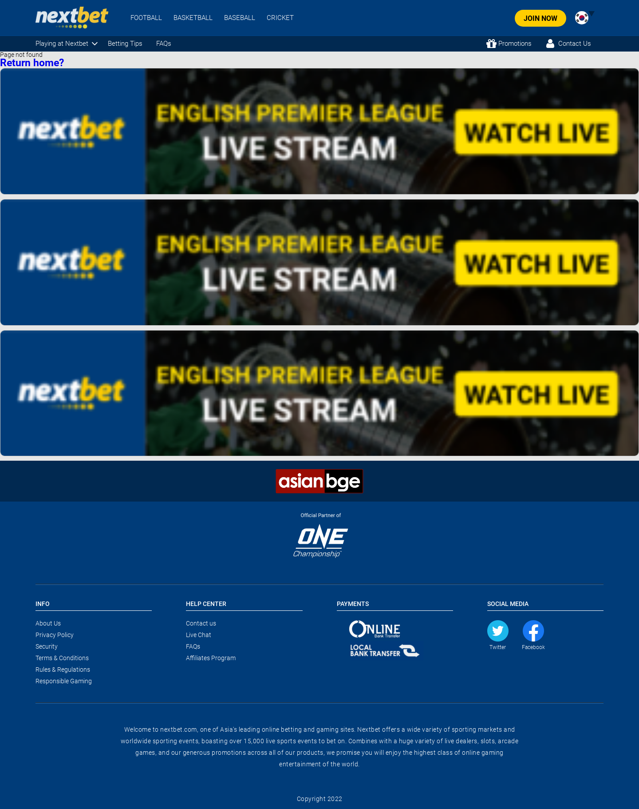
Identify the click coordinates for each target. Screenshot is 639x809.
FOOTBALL (146, 18)
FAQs (163, 44)
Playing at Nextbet (62, 44)
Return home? (32, 63)
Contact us (201, 623)
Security (47, 646)
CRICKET (280, 18)
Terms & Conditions (62, 658)
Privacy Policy (55, 634)
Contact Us (574, 44)
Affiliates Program (211, 658)
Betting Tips (125, 44)
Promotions (515, 44)
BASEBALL (239, 18)
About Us (48, 623)
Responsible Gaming (64, 681)
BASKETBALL (193, 18)
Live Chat (198, 634)
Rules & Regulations (63, 669)
